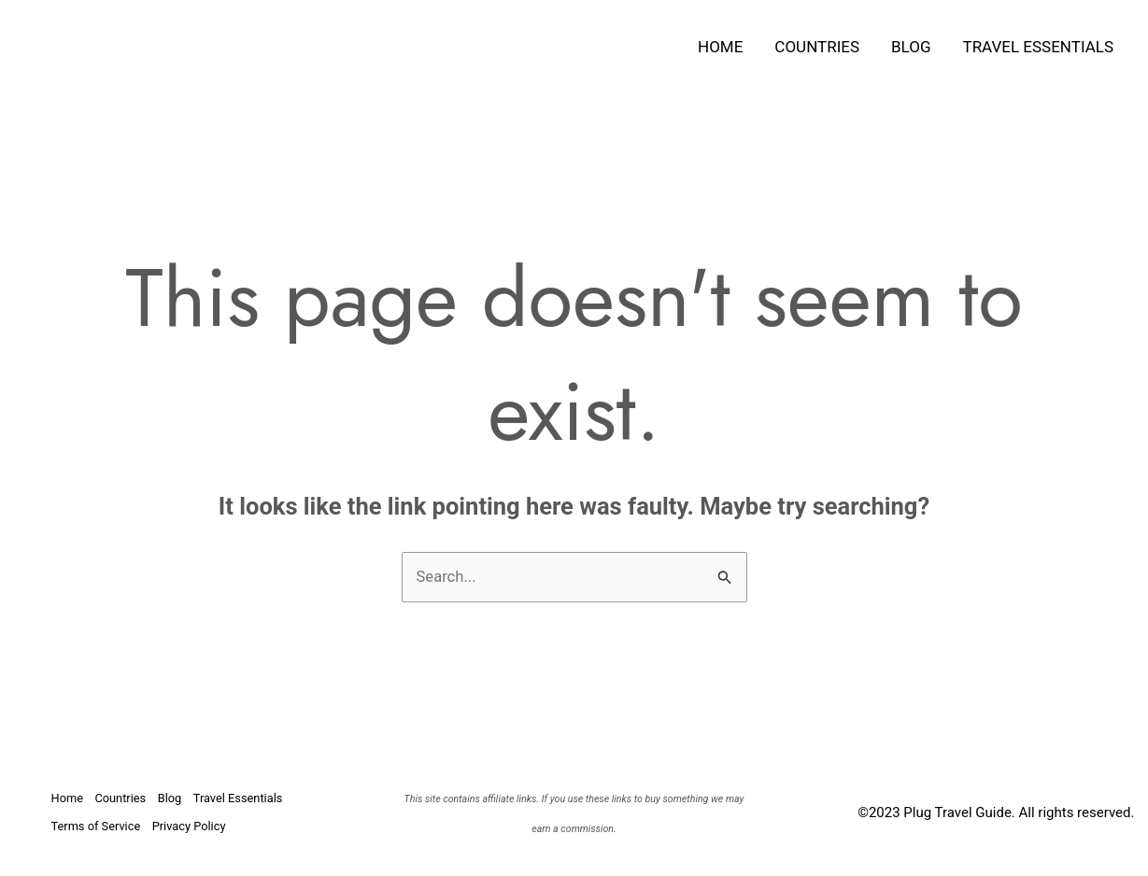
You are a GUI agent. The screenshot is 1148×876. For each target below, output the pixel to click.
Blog (910, 46)
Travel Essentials (1038, 46)
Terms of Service (96, 826)
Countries (816, 46)
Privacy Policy (193, 826)
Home (720, 46)
